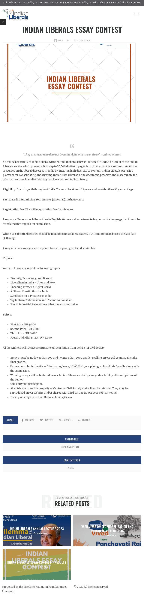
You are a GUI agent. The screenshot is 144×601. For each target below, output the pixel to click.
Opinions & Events (70, 447)
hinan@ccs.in (63, 397)
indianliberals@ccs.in (76, 233)
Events (70, 468)
